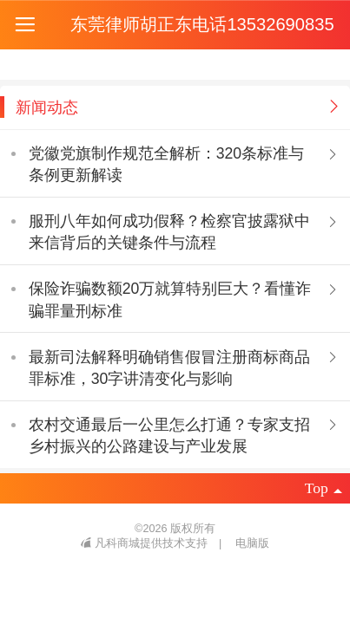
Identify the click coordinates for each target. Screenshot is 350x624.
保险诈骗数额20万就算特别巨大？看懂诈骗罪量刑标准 (170, 299)
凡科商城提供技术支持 (146, 543)
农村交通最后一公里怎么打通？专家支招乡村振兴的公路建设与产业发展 (169, 435)
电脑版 (252, 543)
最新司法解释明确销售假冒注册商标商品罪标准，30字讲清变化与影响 (169, 367)
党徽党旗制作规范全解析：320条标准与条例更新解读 (166, 164)
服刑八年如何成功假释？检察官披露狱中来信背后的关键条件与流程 (169, 231)
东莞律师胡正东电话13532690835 (201, 24)
